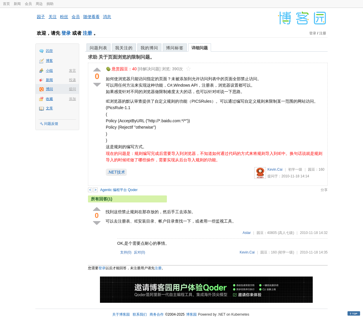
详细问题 (199, 48)
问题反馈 (51, 124)
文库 (49, 108)
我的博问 (149, 48)
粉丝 (64, 16)
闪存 (49, 51)
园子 (41, 16)
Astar (247, 233)
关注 (53, 16)
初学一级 (295, 169)
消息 (107, 16)
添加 (72, 99)
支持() (126, 252)
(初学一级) (286, 252)
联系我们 (140, 314)
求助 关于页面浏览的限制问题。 (121, 57)
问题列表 (98, 48)
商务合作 (157, 314)
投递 (72, 80)
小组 (49, 71)
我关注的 (124, 48)
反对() (139, 252)
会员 (28, 4)
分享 (324, 190)
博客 (49, 61)
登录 (66, 33)
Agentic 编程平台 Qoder (119, 190)
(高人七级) (286, 233)
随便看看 (91, 16)
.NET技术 (116, 172)
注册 (87, 33)
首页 (6, 4)
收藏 (49, 99)
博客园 (191, 314)
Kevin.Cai (274, 169)
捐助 (49, 4)
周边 (39, 4)
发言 (72, 71)
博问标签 (175, 48)
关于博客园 (121, 314)
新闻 (17, 4)
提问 (72, 89)
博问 (49, 89)
